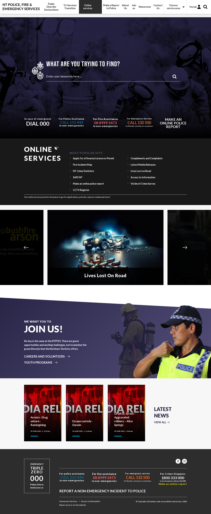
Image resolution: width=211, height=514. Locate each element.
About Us (125, 7)
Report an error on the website (72, 505)
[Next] (185, 247)
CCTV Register (81, 189)
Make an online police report (173, 123)
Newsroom (145, 6)
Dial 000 (37, 123)
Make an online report (173, 483)
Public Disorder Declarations (51, 6)
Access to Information (143, 177)
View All (160, 422)
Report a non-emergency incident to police (102, 491)
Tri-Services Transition (70, 7)
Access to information (90, 501)
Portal (193, 6)
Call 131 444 (71, 122)
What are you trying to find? (83, 64)
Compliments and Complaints (147, 158)
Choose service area (173, 7)
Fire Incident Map (82, 164)
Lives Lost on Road (141, 170)
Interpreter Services (68, 501)
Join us (134, 7)
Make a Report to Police (111, 7)
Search (205, 7)
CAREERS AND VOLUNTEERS (44, 356)
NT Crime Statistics (83, 170)
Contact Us (158, 7)
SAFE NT (77, 177)
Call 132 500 (139, 122)
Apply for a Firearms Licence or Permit (93, 158)
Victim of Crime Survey (143, 183)
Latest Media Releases (143, 164)
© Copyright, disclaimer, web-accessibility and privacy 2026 (161, 501)
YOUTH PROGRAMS (38, 362)
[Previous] (26, 247)
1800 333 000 (172, 477)
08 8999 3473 (105, 122)
